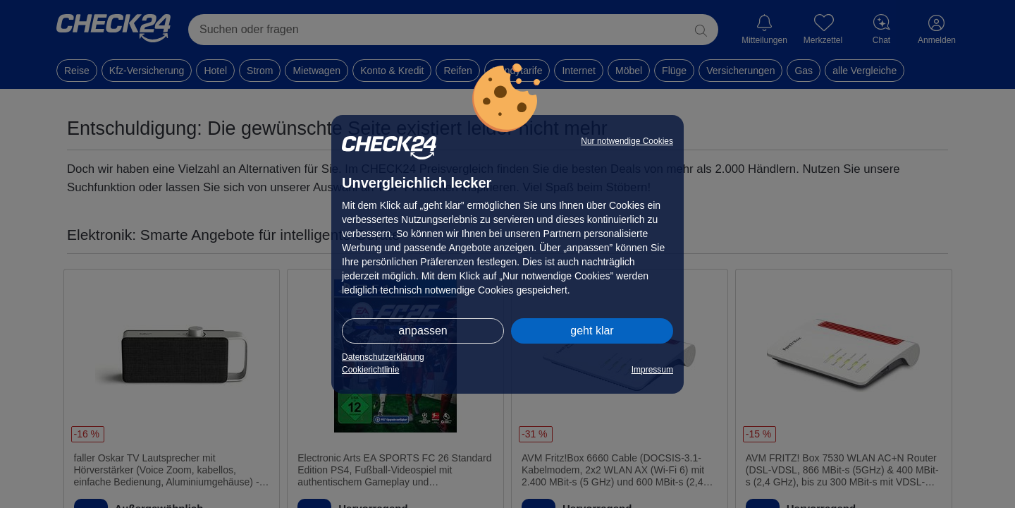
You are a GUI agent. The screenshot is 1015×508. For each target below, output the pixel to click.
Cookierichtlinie (370, 370)
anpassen (422, 331)
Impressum (652, 370)
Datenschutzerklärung (383, 357)
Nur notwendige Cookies (627, 141)
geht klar (591, 331)
